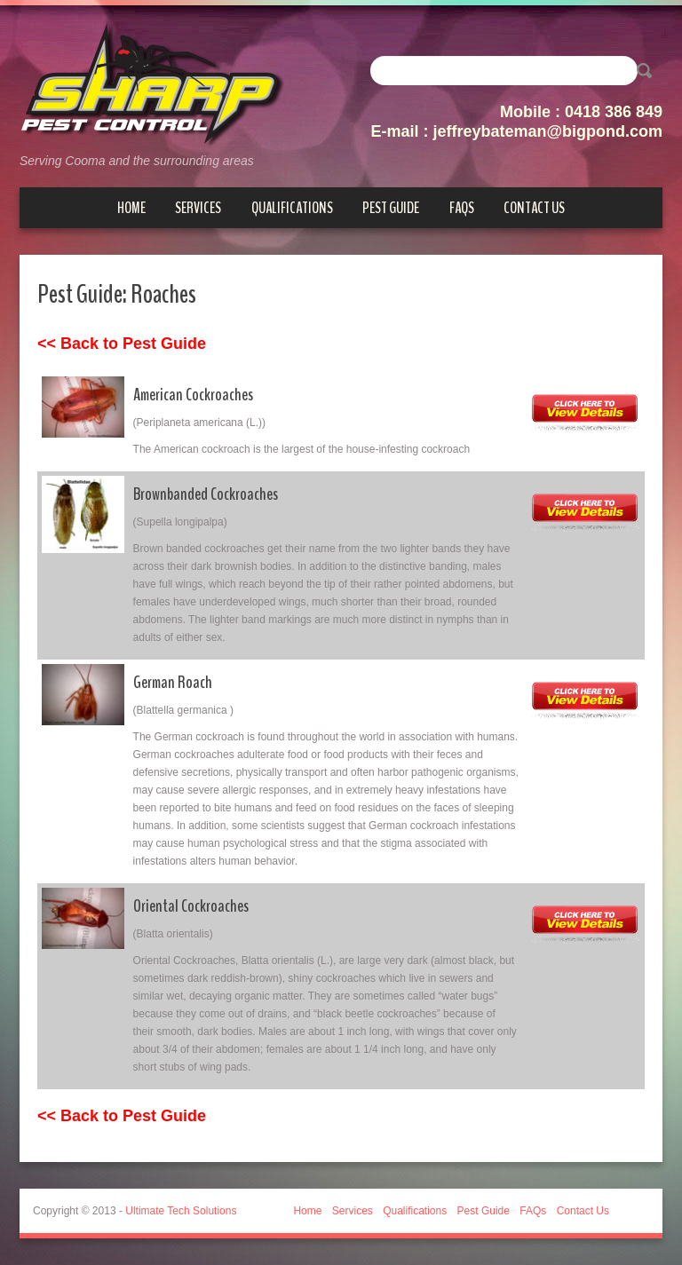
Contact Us (534, 207)
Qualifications (292, 207)
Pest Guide (390, 207)
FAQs (461, 207)
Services (198, 207)
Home (131, 207)
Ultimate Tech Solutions (180, 1211)
